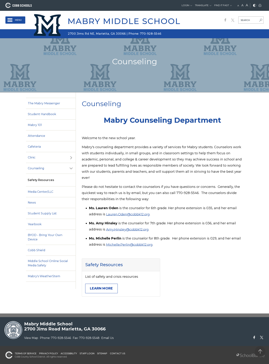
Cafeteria (34, 146)
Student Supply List (42, 213)
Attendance (36, 136)
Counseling (36, 168)
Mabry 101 (35, 125)
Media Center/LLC (40, 191)
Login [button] (185, 5)
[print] (260, 5)
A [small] (238, 5)
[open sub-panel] (71, 157)
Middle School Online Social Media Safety (48, 263)
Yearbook (35, 224)
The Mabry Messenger (44, 103)
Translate (202, 5)
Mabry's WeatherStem (44, 276)
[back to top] (260, 351)
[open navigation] (15, 20)
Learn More (101, 288)
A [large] (247, 5)
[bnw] (254, 5)
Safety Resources (41, 180)
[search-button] (260, 20)
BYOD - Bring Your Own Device (45, 237)
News (32, 202)
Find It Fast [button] (221, 5)
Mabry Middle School (124, 21)
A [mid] (242, 5)
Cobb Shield (36, 250)
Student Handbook (42, 114)
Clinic (31, 157)
